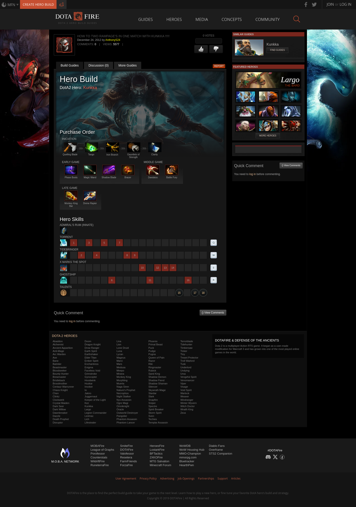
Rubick (152, 370)
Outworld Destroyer (127, 412)
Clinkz (56, 396)
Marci (119, 360)
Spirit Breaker (156, 409)
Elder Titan (91, 357)
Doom (88, 341)
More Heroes (267, 135)
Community (267, 19)
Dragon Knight (93, 344)
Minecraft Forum (160, 465)
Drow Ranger (92, 347)
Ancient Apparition (63, 347)
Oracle (120, 409)
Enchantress (92, 364)
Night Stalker (123, 396)
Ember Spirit (92, 360)
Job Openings (186, 478)
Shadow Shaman (158, 383)
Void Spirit (186, 390)
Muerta (120, 383)
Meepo (120, 370)
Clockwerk (58, 399)
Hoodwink (90, 380)
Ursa (182, 373)
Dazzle (56, 416)
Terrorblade (186, 341)
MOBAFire (97, 446)
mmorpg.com (188, 457)
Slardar (152, 393)
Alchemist (58, 344)
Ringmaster (154, 367)
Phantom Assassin (126, 419)
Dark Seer (58, 406)
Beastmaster (60, 367)
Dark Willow (59, 409)
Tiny (182, 354)
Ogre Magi (122, 403)
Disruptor (58, 422)
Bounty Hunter (61, 373)
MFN (11, 4)
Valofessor (127, 453)
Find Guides (277, 50)
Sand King (154, 373)
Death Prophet (61, 419)
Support (223, 478)
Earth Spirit (91, 351)
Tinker (183, 351)
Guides (145, 19)
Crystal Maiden (61, 403)
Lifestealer (90, 422)
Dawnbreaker (60, 412)
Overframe (216, 449)
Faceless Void (92, 370)
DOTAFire (126, 449)
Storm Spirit (154, 412)
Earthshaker (91, 354)
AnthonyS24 (112, 40)
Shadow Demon (157, 377)
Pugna (152, 354)
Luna (119, 351)
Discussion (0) (99, 65)
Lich (87, 419)
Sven (151, 416)
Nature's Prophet (125, 390)
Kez (87, 403)
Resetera (126, 457)
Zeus (183, 412)
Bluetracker (186, 461)
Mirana (120, 373)
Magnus (120, 357)
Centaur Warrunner (63, 386)
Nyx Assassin (123, 399)
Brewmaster (59, 377)
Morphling (121, 380)
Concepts (232, 19)
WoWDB (185, 446)
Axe (55, 357)
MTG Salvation (159, 461)
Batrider (57, 364)
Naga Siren (122, 386)
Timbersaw (186, 347)
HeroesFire (157, 446)
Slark (151, 396)
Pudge (152, 351)
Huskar (89, 383)
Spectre (152, 406)
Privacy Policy (148, 478)
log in (72, 321)
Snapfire (153, 399)
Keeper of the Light (95, 399)
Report (219, 66)
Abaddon (58, 341)
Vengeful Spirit (188, 377)
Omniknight (122, 406)
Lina (118, 341)
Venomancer (187, 380)
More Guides (128, 65)
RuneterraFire (100, 465)
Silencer (153, 386)
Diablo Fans (217, 446)
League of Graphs (102, 449)
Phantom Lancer (125, 422)
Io (86, 390)
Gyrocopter (91, 377)
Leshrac (89, 416)
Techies (152, 419)
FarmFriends (128, 461)
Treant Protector (189, 357)
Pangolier (121, 416)
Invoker (89, 386)
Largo (88, 409)
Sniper (152, 403)
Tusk (182, 364)
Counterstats (99, 457)
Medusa (120, 367)
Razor (151, 360)
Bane (56, 360)
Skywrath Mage (157, 390)
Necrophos (122, 393)
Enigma (89, 367)
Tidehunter (186, 344)
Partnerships (206, 478)
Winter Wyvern (188, 403)
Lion (118, 344)
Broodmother (60, 383)
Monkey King (123, 377)
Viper (183, 383)
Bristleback (59, 380)
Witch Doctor (187, 406)
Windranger (186, 399)
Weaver (184, 396)
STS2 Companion (220, 453)
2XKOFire (156, 457)
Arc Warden (59, 354)
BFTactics (156, 453)
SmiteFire (126, 446)
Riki (150, 364)
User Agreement (126, 478)
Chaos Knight (60, 390)
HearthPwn (186, 465)
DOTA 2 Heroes (64, 336)
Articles (235, 478)
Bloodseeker (60, 370)
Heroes (174, 19)
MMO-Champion (190, 453)
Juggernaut (91, 396)
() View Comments (213, 312)
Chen (56, 393)
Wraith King (186, 409)
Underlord (185, 367)
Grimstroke (91, 373)
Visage (184, 386)
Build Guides (70, 65)
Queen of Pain (156, 357)
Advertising (167, 478)
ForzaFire (126, 465)
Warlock (184, 393)
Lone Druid (122, 347)
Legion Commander (96, 412)
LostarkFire (157, 449)
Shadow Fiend (156, 380)
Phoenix (153, 341)
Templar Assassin (158, 422)
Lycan (119, 354)
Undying (184, 370)
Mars (119, 364)
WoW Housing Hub (191, 449)
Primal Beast (155, 344)
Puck (151, 347)
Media (201, 19)
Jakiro (88, 393)
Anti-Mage (58, 351)
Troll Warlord (187, 360)
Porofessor (98, 453)
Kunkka (90, 87)
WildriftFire (98, 461)
